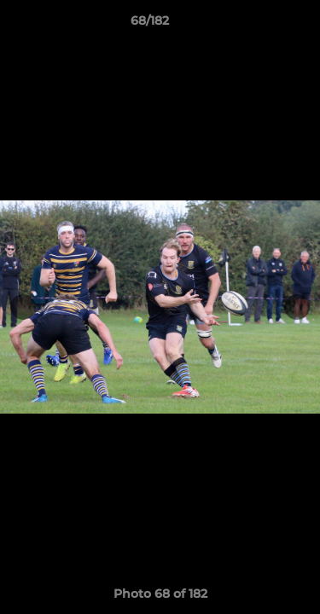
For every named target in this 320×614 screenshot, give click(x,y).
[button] (258, 24)
